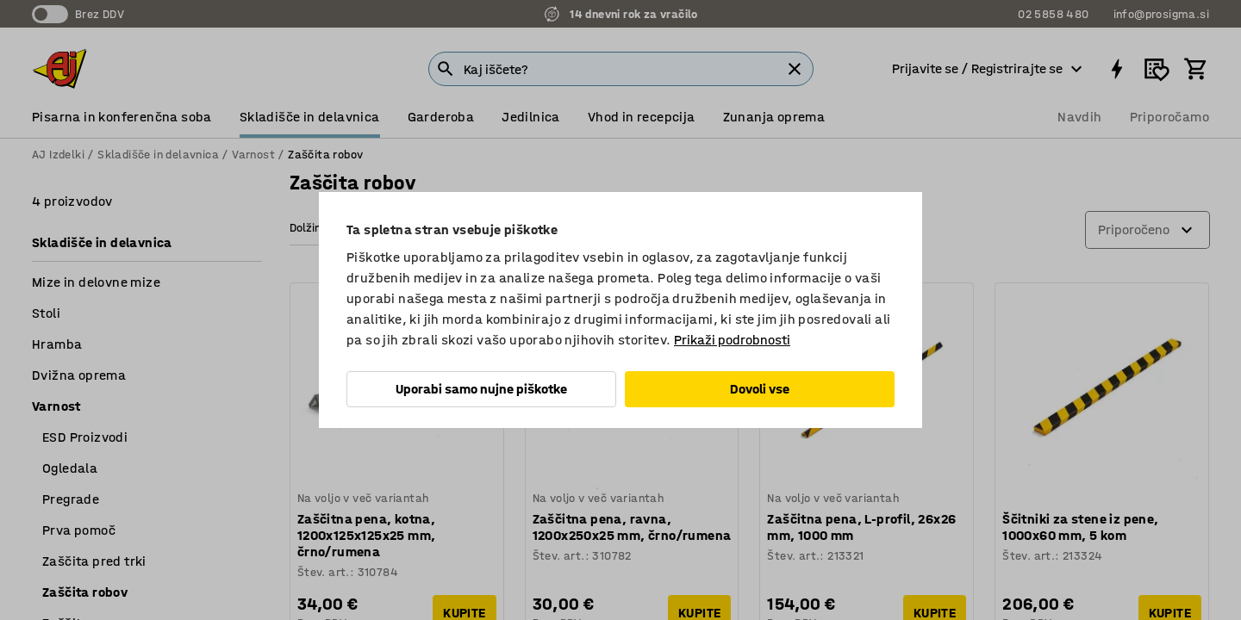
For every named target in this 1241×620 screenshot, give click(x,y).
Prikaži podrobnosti (732, 340)
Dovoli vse (759, 389)
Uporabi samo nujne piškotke (481, 389)
